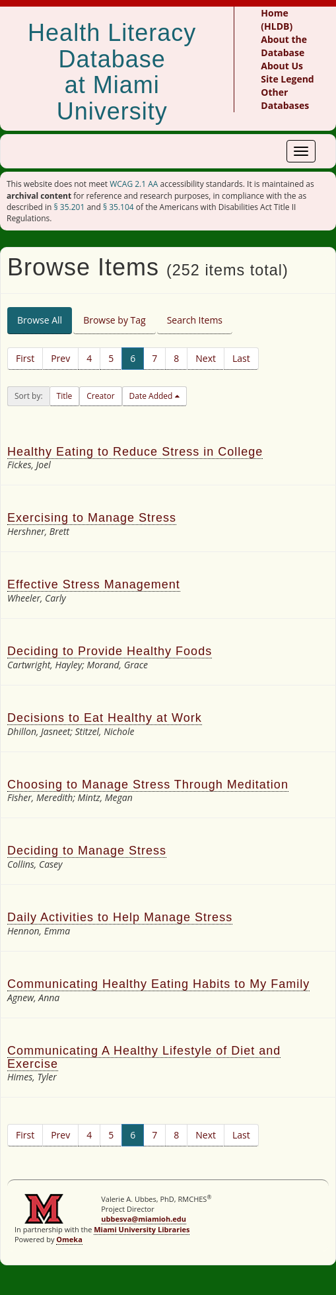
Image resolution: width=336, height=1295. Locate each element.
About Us (282, 65)
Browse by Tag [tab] (114, 320)
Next (205, 358)
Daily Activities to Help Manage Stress (119, 917)
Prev (60, 358)
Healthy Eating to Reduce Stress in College (135, 451)
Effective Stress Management (93, 584)
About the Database (284, 46)
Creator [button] (100, 396)
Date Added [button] (152, 396)
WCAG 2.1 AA (134, 184)
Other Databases (285, 99)
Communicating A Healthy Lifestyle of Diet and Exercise (144, 1057)
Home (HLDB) (276, 19)
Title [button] (65, 396)
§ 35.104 (118, 207)
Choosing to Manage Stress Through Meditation (147, 784)
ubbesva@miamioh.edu (143, 1219)
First (25, 358)
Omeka (69, 1239)
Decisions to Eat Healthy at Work (104, 717)
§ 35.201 (69, 207)
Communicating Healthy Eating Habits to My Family (158, 984)
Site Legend (287, 79)
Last (241, 358)
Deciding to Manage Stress (86, 850)
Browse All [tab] (39, 320)
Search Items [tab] (194, 320)
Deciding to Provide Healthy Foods (109, 651)
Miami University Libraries (141, 1229)
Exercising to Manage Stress (91, 517)
